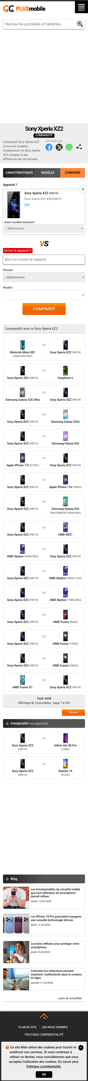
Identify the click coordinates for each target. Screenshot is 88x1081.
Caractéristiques (19, 172)
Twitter (59, 147)
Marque (8, 270)
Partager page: (79, 147)
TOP (44, 1018)
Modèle (8, 287)
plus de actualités (70, 998)
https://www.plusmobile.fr (25, 9)
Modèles (47, 172)
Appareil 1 (10, 185)
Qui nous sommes (55, 1027)
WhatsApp (69, 147)
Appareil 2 (10, 250)
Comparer (72, 172)
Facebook (48, 147)
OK (44, 1074)
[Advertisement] (44, 76)
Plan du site (27, 1027)
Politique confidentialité (44, 1034)
